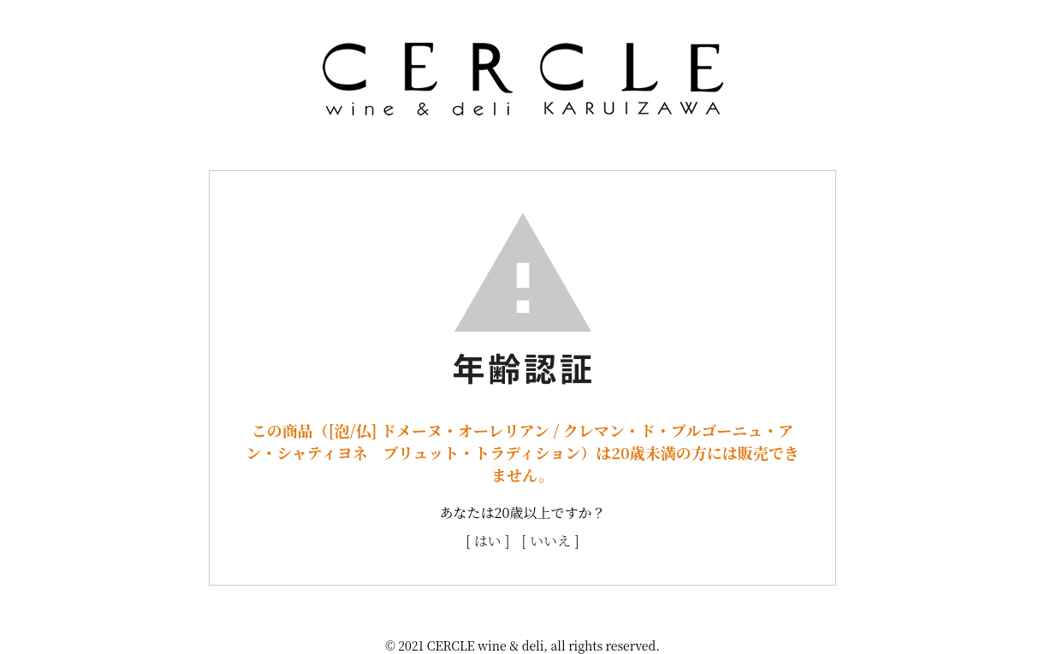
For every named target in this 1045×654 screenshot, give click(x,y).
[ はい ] (487, 541)
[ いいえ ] (550, 541)
